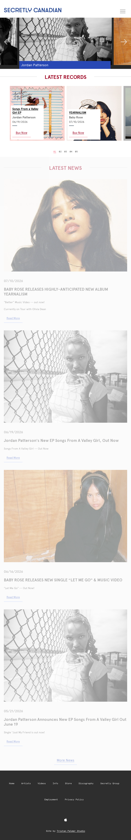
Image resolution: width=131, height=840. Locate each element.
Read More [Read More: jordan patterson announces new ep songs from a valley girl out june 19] (13, 741)
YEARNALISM (77, 112)
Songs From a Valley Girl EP (25, 110)
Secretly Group (109, 783)
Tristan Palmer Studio (71, 831)
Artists (26, 783)
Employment (51, 799)
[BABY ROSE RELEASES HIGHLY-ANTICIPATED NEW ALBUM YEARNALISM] (65, 225)
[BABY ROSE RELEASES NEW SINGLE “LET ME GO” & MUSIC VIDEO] (65, 516)
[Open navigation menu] (123, 10)
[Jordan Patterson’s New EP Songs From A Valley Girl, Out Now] (65, 376)
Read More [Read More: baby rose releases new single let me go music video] (13, 597)
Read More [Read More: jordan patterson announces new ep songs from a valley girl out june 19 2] (13, 457)
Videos (42, 783)
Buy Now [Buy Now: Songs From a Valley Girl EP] (21, 132)
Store (68, 783)
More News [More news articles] (65, 760)
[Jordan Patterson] (65, 39)
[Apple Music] (65, 820)
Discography (86, 783)
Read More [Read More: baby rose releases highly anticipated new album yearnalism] (13, 318)
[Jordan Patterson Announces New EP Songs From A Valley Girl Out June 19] (65, 655)
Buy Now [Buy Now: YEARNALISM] (78, 132)
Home (11, 783)
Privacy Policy (74, 799)
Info (55, 783)
